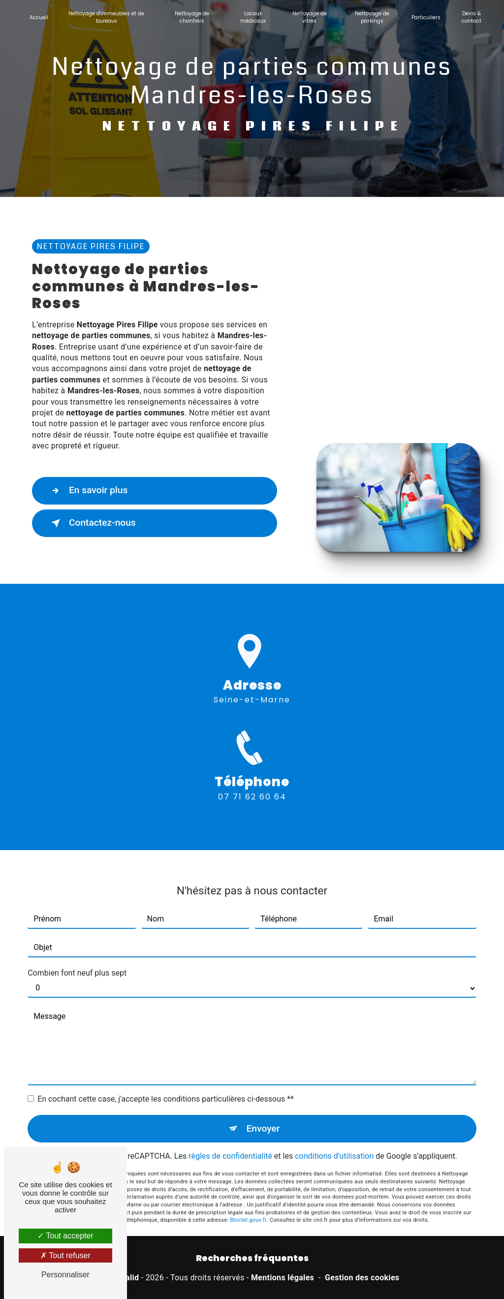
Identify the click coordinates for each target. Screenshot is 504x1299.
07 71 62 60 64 (252, 808)
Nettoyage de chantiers (192, 17)
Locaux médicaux (253, 17)
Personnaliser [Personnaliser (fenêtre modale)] (65, 1274)
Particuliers (426, 17)
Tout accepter (65, 1236)
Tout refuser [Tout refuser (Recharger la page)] (65, 1255)
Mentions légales (282, 1277)
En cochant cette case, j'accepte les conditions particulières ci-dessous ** (165, 1087)
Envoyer (263, 1117)
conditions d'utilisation (334, 1144)
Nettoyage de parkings (372, 17)
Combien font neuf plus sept (77, 961)
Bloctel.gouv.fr (248, 1208)
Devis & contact (471, 17)
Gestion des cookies (362, 1277)
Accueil (39, 17)
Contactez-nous (91, 523)
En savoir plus (87, 490)
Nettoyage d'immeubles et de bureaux (106, 17)
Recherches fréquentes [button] (252, 1258)
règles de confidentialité (230, 1144)
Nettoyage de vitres (309, 17)
